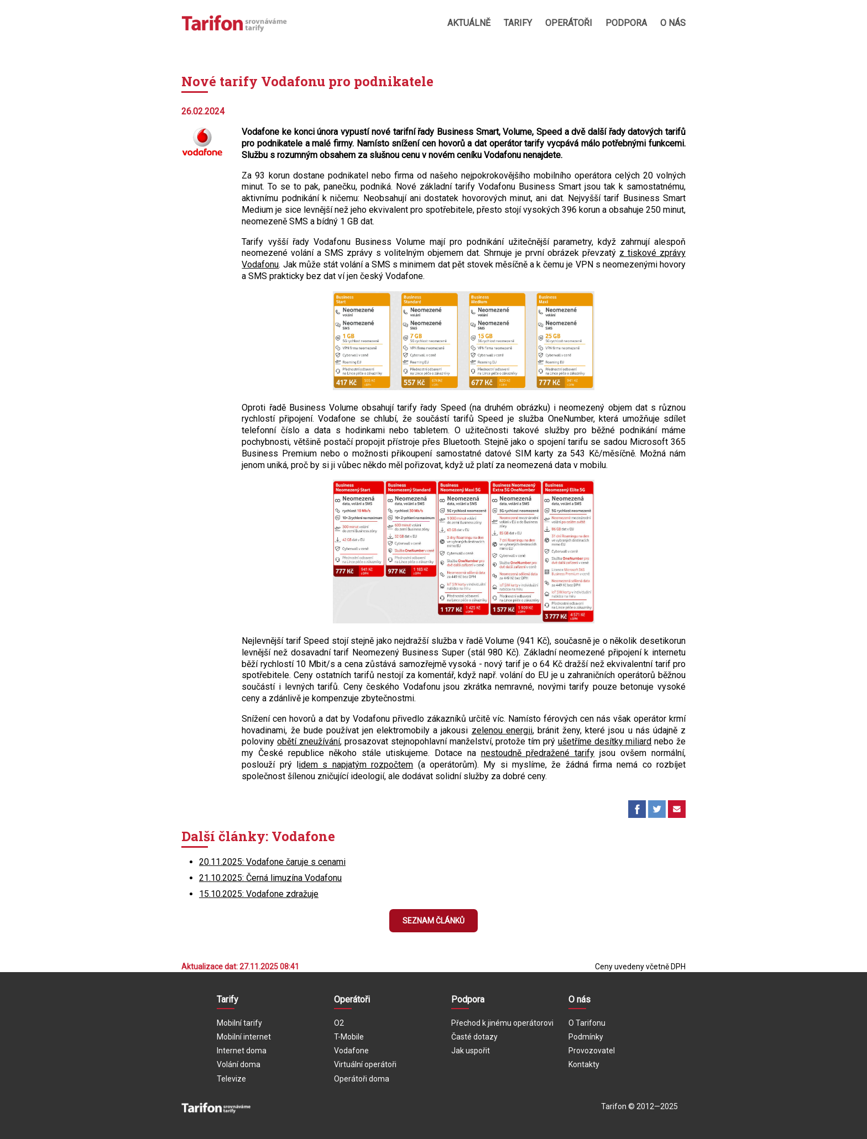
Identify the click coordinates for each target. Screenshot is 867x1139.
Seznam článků (433, 920)
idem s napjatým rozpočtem (356, 764)
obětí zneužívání (308, 741)
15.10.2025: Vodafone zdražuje (258, 894)
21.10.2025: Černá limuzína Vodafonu (270, 878)
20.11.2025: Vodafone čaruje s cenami (272, 862)
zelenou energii (502, 730)
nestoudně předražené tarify (538, 753)
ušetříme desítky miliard (605, 741)
